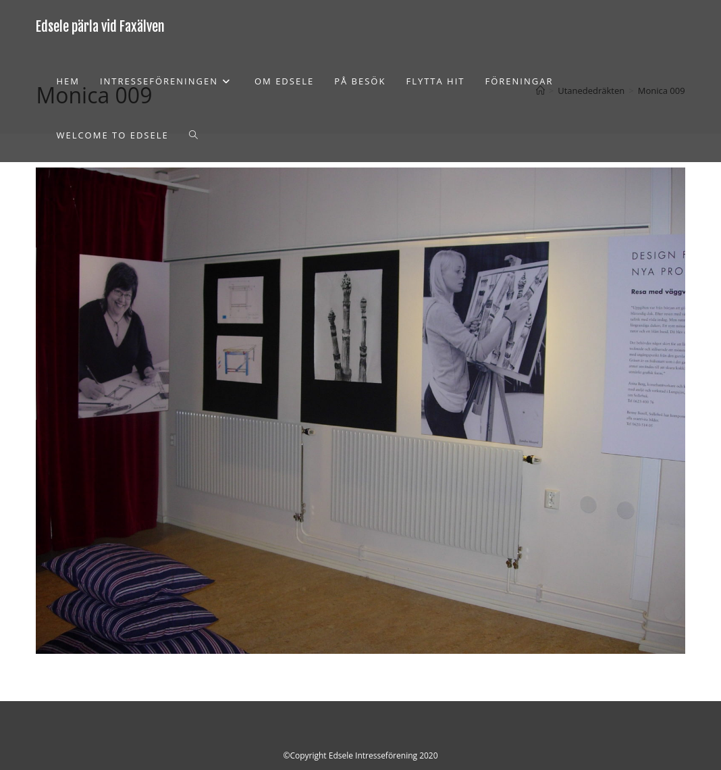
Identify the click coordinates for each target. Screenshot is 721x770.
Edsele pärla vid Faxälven (100, 26)
